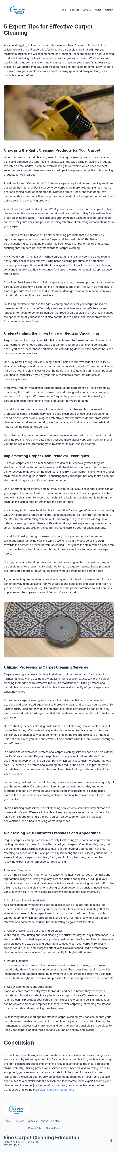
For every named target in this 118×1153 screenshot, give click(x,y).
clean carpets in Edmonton (56, 1089)
